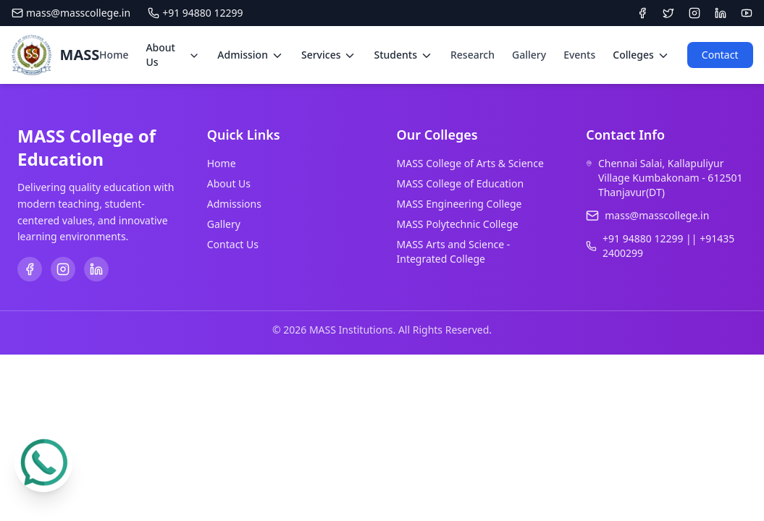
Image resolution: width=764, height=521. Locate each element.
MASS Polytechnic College (458, 224)
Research (472, 55)
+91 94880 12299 (195, 13)
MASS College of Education (460, 183)
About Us (229, 183)
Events (579, 55)
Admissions (234, 204)
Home (113, 55)
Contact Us (233, 244)
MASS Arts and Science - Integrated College (454, 251)
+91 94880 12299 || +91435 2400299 (668, 246)
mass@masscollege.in (71, 13)
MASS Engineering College (459, 204)
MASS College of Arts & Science (470, 163)
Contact (720, 55)
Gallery (529, 55)
